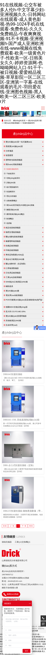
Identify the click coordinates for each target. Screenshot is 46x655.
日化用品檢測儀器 (13, 273)
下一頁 (24, 526)
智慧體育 (9, 155)
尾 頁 (31, 526)
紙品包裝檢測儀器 (13, 228)
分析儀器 (9, 151)
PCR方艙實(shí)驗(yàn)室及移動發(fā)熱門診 (24, 300)
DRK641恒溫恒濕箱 (12, 374)
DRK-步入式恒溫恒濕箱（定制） (19, 465)
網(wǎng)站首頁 (19, 121)
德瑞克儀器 (7, 542)
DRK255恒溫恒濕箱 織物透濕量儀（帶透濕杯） (23, 511)
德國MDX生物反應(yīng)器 (16, 307)
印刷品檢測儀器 (12, 250)
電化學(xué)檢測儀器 (14, 295)
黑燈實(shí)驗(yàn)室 (14, 146)
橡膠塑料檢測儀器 (13, 241)
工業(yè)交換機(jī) (22, 542)
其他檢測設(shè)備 (13, 320)
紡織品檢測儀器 (12, 246)
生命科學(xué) (11, 325)
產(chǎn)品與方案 (35, 121)
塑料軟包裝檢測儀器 (14, 160)
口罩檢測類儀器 (12, 268)
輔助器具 (9, 286)
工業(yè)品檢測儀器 (14, 277)
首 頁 (5, 526)
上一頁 (12, 526)
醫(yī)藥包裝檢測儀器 (14, 237)
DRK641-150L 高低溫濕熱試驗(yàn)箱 (21, 420)
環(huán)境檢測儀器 (12, 123)
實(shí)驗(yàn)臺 (12, 291)
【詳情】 (20, 380)
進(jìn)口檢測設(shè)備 (15, 259)
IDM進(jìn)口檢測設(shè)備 (17, 282)
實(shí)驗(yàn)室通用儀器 (16, 316)
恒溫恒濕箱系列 (29, 123)
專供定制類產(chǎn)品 (15, 255)
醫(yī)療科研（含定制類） (16, 264)
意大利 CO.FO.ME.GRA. (16, 311)
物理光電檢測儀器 (13, 232)
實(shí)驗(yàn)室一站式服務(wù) (19, 142)
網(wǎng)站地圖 (32, 631)
